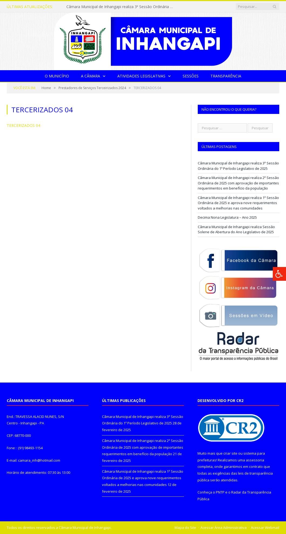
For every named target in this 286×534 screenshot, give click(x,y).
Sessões (191, 76)
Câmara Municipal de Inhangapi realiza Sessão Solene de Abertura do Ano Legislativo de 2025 (236, 229)
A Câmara (90, 76)
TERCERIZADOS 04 (23, 125)
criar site (230, 453)
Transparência (225, 76)
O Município (57, 76)
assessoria (255, 460)
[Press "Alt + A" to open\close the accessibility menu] (279, 274)
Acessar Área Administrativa (223, 527)
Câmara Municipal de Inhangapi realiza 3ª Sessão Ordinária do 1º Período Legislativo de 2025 (121, 6)
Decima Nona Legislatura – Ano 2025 (227, 217)
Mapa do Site (185, 527)
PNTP (220, 492)
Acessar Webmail (265, 527)
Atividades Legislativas (141, 76)
